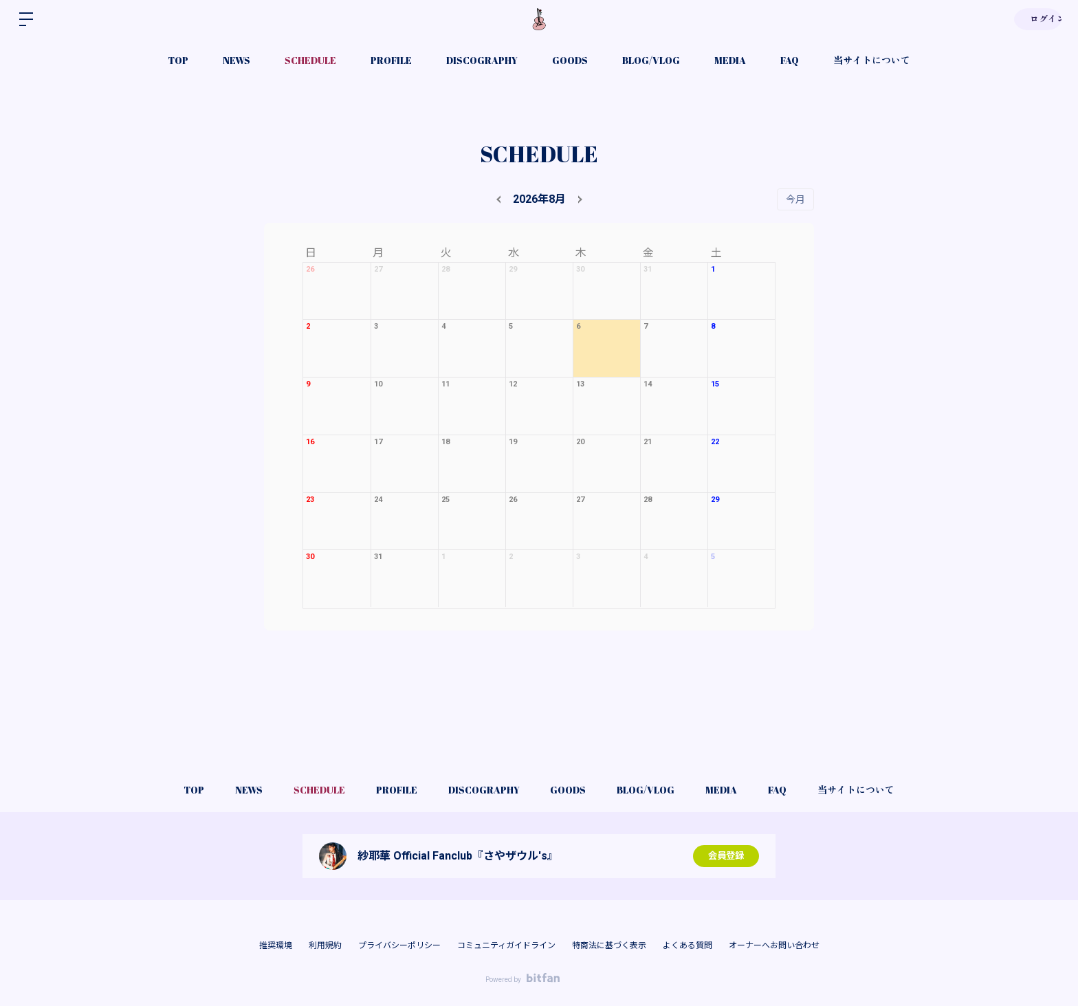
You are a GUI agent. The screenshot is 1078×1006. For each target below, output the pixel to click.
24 (378, 499)
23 (310, 499)
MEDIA (730, 60)
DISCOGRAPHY (482, 60)
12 (513, 384)
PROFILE (391, 60)
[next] (578, 199)
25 (445, 499)
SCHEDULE (310, 60)
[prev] (500, 199)
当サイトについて (871, 60)
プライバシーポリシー (399, 945)
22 (715, 441)
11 (445, 384)
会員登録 (726, 856)
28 (445, 269)
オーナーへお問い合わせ (774, 945)
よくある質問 (687, 945)
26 (310, 269)
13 (580, 384)
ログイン (1036, 19)
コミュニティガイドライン (506, 945)
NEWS (236, 60)
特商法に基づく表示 (609, 945)
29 (513, 269)
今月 (795, 199)
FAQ (789, 60)
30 (580, 269)
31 (648, 269)
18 (445, 441)
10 (378, 384)
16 (310, 441)
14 (648, 384)
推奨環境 (275, 945)
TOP (178, 60)
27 (378, 269)
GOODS (570, 60)
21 (648, 441)
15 (715, 384)
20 (580, 441)
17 (378, 441)
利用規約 (325, 945)
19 (513, 441)
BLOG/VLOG (651, 60)
